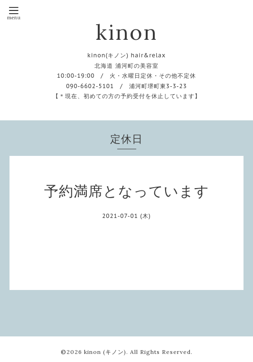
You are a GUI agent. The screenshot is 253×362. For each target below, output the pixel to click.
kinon (126, 31)
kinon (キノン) (105, 351)
